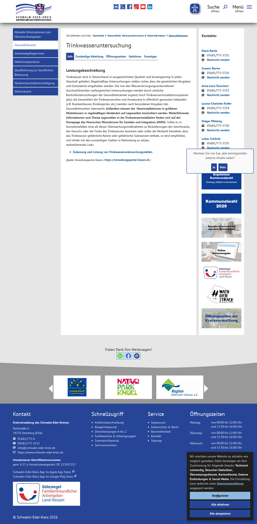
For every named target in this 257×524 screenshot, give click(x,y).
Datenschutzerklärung (230, 483)
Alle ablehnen (220, 504)
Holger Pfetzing (212, 121)
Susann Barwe (211, 68)
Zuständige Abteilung (89, 56)
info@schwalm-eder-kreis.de (36, 448)
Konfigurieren (220, 496)
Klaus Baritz (209, 51)
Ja (214, 167)
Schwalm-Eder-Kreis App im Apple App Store (43, 472)
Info (70, 56)
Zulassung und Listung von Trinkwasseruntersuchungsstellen (112, 152)
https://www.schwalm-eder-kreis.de (40, 452)
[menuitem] (35, 34)
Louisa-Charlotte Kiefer (216, 103)
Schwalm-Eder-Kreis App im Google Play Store (44, 476)
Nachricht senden (218, 60)
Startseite (98, 35)
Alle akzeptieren (220, 513)
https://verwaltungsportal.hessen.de (127, 160)
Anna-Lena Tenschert (215, 86)
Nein (223, 167)
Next (208, 389)
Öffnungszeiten (116, 56)
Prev (49, 389)
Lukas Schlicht (211, 139)
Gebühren (135, 56)
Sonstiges (150, 56)
